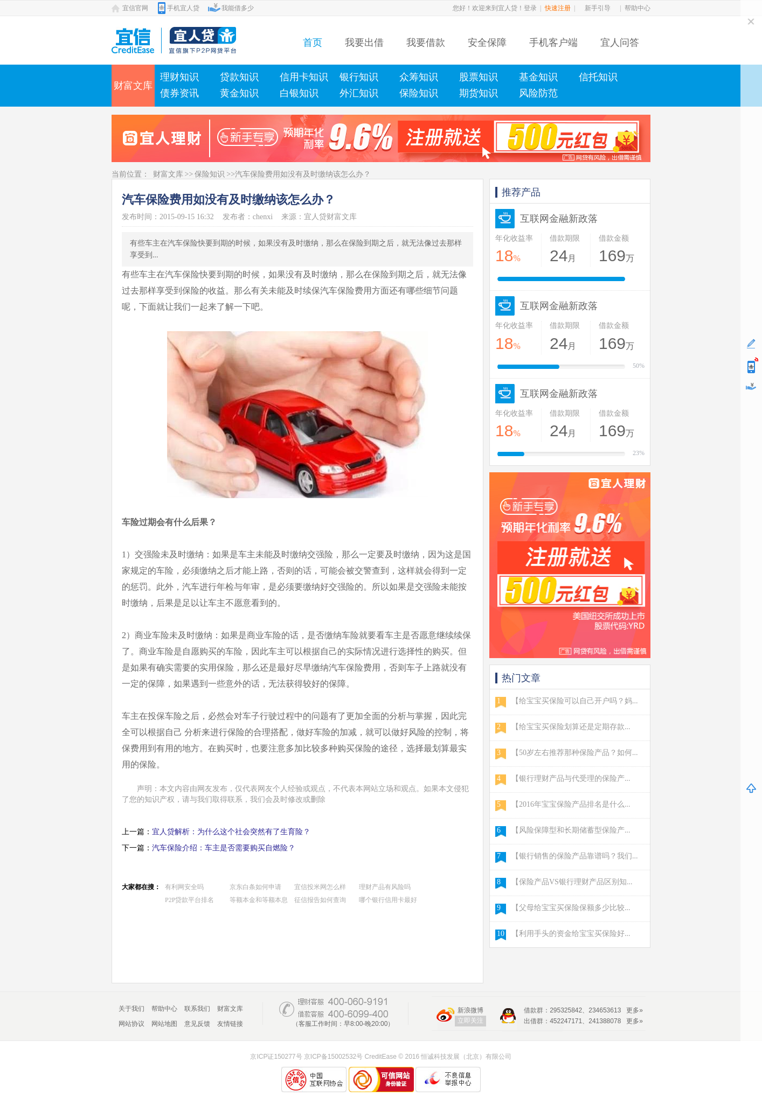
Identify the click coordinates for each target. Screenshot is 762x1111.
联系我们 (197, 1008)
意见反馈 (197, 1024)
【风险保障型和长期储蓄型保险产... (571, 830)
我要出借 (364, 42)
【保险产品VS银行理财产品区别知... (571, 882)
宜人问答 (619, 42)
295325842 (566, 1010)
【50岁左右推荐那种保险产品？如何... (574, 753)
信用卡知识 (304, 77)
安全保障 (487, 42)
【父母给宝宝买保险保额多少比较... (571, 908)
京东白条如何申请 (255, 887)
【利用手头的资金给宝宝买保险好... (571, 934)
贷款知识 (239, 77)
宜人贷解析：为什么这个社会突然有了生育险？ (231, 832)
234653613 (604, 1010)
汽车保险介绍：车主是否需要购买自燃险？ (223, 848)
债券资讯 (179, 93)
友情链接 (230, 1024)
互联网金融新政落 (559, 218)
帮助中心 (637, 8)
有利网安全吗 (184, 887)
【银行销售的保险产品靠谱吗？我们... (574, 856)
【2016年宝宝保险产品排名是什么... (571, 804)
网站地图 (164, 1024)
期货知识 (478, 93)
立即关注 (470, 1020)
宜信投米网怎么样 (320, 887)
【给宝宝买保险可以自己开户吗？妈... (574, 701)
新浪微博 (470, 1010)
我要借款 (425, 42)
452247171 (566, 1021)
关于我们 (131, 1008)
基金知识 (538, 77)
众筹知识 (418, 77)
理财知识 (179, 77)
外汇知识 (359, 93)
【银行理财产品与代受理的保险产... (571, 778)
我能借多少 (237, 8)
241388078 (604, 1021)
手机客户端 (553, 42)
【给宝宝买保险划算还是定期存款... (571, 727)
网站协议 (131, 1024)
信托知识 (598, 77)
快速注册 (558, 8)
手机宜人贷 (183, 8)
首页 (312, 42)
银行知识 (359, 77)
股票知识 (478, 77)
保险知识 (418, 93)
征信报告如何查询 (320, 900)
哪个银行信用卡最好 (388, 900)
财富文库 (133, 85)
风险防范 (538, 93)
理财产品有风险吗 (385, 887)
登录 (530, 8)
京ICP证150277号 (276, 1056)
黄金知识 (239, 93)
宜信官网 (135, 8)
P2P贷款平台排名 (189, 900)
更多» (634, 1010)
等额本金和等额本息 (259, 900)
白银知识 (299, 93)
